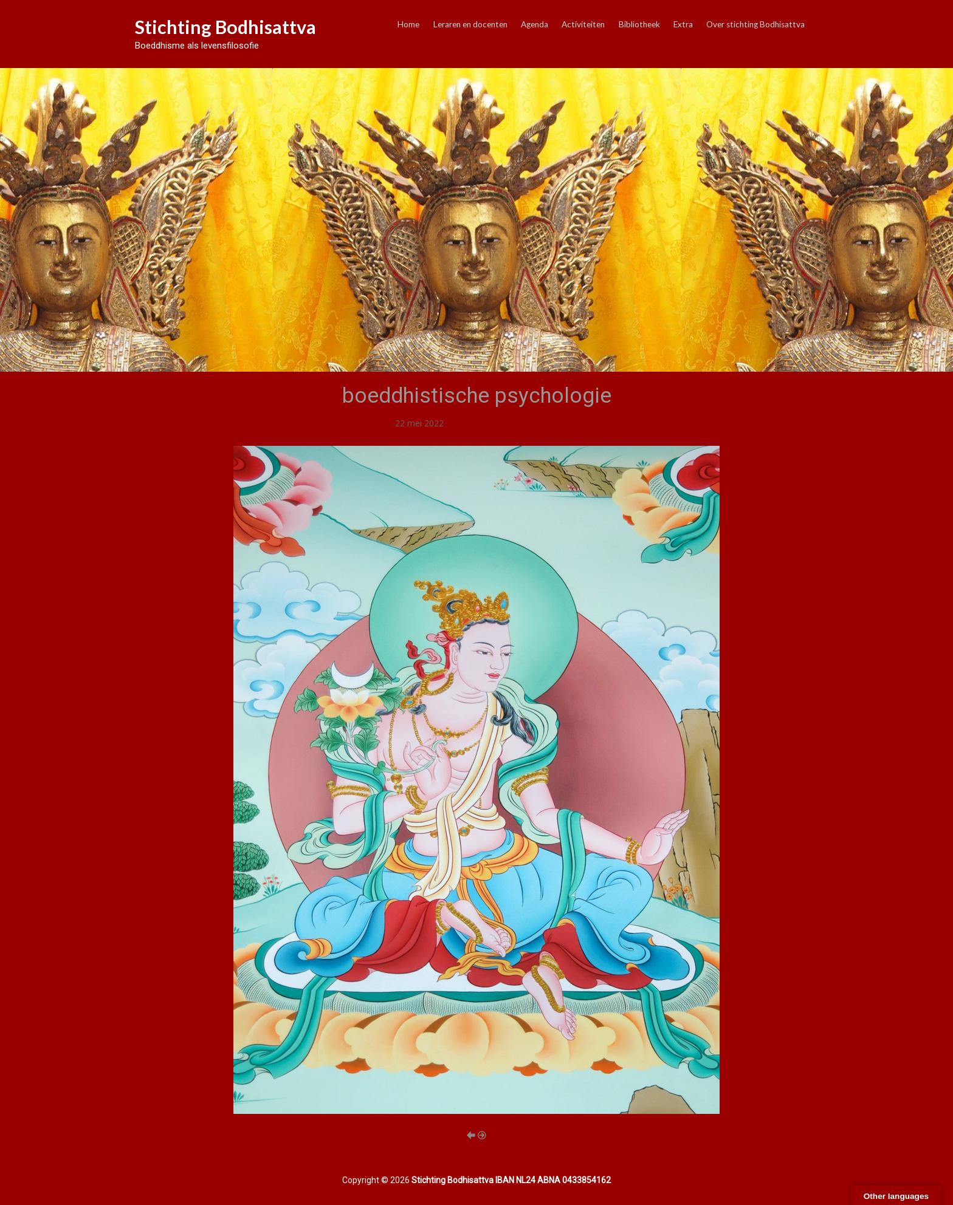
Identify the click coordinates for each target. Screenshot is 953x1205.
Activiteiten (583, 24)
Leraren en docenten (470, 24)
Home (408, 24)
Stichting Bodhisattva (225, 27)
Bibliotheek (639, 24)
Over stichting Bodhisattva (755, 24)
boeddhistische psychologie (499, 423)
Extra (683, 24)
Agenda (534, 24)
